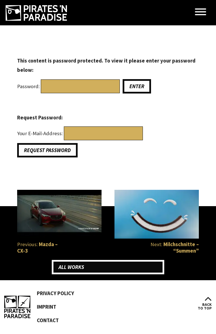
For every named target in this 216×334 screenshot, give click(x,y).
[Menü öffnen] (200, 12)
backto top (205, 306)
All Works (71, 267)
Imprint (46, 307)
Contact (48, 320)
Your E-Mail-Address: (40, 133)
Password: (29, 86)
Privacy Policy (55, 293)
